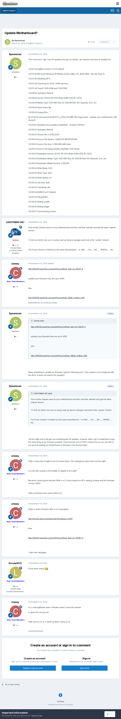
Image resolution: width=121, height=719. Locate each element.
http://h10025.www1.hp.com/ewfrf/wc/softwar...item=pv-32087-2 (55, 538)
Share (91, 42)
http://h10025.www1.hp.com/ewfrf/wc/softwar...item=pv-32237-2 (55, 269)
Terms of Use (36, 716)
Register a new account (33, 668)
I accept (111, 714)
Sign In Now (84, 668)
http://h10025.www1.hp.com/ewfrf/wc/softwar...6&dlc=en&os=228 (56, 298)
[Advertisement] (60, 22)
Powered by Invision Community (60, 705)
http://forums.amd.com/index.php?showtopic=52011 (50, 519)
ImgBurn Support (35, 43)
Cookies (60, 701)
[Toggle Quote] (32, 321)
